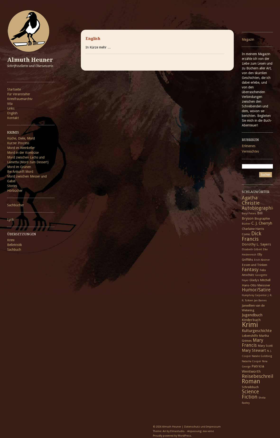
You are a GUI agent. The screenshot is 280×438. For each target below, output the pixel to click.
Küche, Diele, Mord (21, 138)
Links (10, 108)
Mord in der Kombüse (23, 152)
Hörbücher (15, 191)
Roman (251, 381)
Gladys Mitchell (260, 280)
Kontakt (13, 118)
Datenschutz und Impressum (202, 426)
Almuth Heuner (30, 60)
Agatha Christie (251, 200)
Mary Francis (252, 342)
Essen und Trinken (254, 265)
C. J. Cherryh (261, 223)
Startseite (14, 89)
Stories (12, 186)
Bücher (246, 223)
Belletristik (14, 245)
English (12, 113)
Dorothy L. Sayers (256, 244)
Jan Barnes (260, 300)
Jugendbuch (252, 315)
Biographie (262, 218)
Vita (10, 104)
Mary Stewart (254, 350)
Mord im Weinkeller (21, 148)
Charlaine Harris (253, 229)
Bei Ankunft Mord (20, 171)
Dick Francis (251, 236)
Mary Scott (265, 345)
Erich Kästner (262, 259)
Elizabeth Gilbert (252, 249)
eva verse (208, 431)
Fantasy (250, 269)
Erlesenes (248, 146)
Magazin (248, 39)
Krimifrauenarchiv (19, 99)
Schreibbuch (250, 387)
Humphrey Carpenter (254, 295)
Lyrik (10, 219)
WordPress (184, 435)
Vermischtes (250, 151)
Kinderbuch (251, 320)
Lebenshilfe (250, 335)
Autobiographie (258, 208)
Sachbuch (14, 249)
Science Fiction (250, 394)
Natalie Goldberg (262, 356)
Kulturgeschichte (257, 330)
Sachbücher (15, 205)
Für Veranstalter (18, 94)
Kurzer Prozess (18, 143)
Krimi (10, 240)
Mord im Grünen (19, 167)
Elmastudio (177, 431)
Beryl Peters (249, 213)
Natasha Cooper (251, 361)
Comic (246, 234)
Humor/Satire (256, 290)
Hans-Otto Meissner (256, 285)
